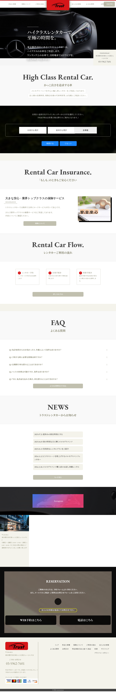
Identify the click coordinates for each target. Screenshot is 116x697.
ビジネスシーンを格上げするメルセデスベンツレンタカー (57, 458)
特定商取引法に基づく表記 (81, 649)
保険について (40, 223)
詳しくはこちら (58, 294)
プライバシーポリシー (101, 653)
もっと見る (58, 477)
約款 (96, 649)
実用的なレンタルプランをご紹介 (51, 449)
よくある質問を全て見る (58, 386)
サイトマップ (105, 649)
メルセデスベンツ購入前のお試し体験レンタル (56, 467)
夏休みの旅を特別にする (48, 434)
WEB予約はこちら (31, 620)
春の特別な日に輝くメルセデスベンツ (53, 442)
